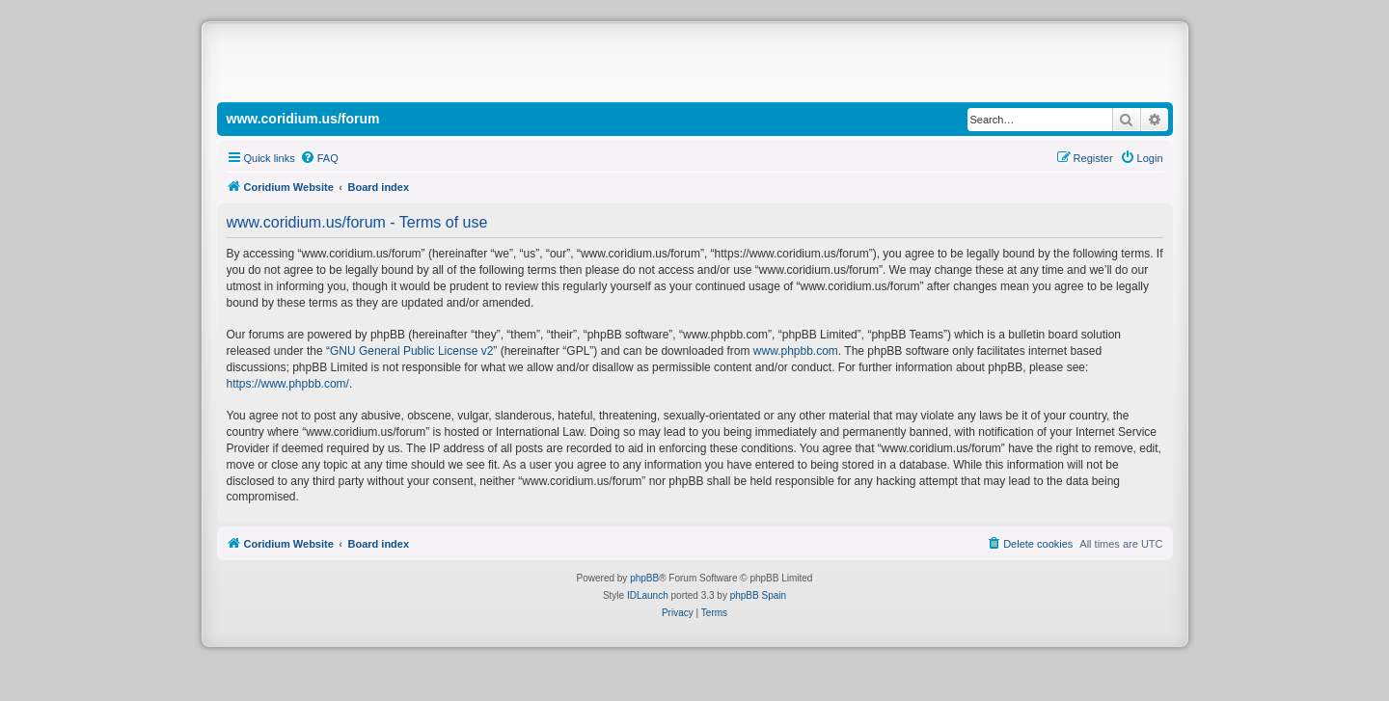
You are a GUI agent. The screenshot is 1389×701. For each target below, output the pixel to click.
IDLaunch (647, 595)
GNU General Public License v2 (411, 351)
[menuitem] (319, 158)
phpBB (644, 578)
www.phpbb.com (795, 351)
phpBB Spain (758, 595)
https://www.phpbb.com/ (288, 384)
